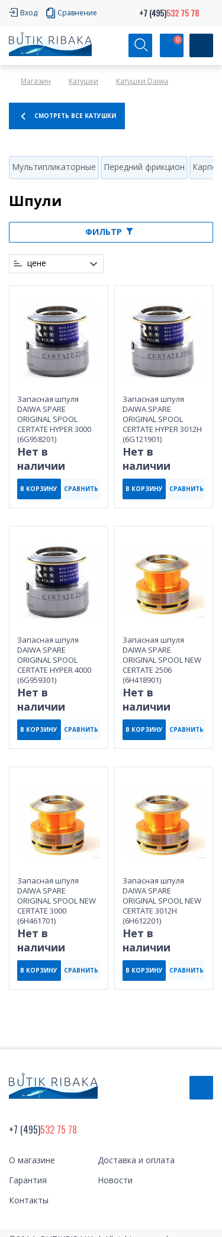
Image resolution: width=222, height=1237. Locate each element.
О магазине (32, 1160)
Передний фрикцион (144, 166)
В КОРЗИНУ (38, 489)
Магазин (36, 81)
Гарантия (28, 1180)
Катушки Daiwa (142, 81)
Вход (28, 13)
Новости (115, 1180)
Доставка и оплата (136, 1160)
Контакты (29, 1200)
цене (36, 263)
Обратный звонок (201, 1087)
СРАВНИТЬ (81, 489)
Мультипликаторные (54, 166)
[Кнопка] (201, 45)
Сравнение (77, 13)
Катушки (83, 81)
